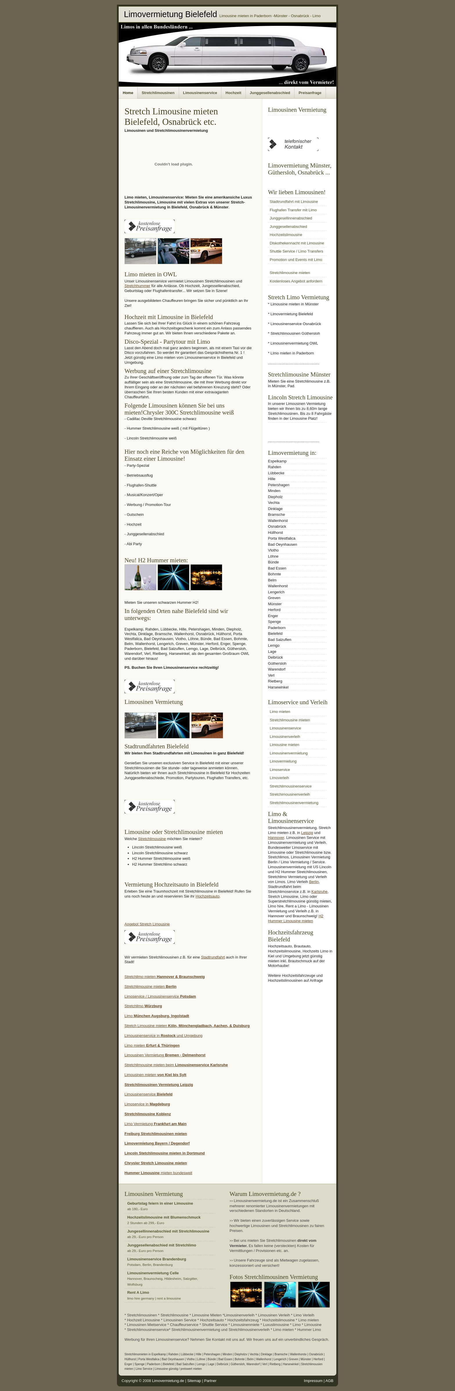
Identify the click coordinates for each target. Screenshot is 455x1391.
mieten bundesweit (176, 1173)
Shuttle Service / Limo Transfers (296, 251)
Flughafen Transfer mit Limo (293, 210)
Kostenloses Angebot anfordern (296, 281)
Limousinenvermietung (289, 753)
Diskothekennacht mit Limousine (297, 243)
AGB (329, 1381)
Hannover (276, 837)
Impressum (313, 1381)
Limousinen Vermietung (164, 1055)
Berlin (314, 882)
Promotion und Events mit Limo (296, 259)
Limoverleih (279, 778)
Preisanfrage (310, 93)
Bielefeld (164, 1094)
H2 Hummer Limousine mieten (296, 918)
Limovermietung (283, 761)
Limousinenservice (200, 93)
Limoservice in (137, 1104)
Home (128, 93)
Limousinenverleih (285, 736)
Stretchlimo (143, 1006)
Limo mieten (152, 1045)
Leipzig (307, 832)
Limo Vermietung (155, 1124)
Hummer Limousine (142, 1173)
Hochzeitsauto (207, 896)
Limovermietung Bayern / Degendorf (157, 1143)
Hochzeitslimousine (286, 235)
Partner (210, 1381)
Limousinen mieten (155, 1075)
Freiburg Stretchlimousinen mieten (155, 1133)
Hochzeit (233, 93)
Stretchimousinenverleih (290, 794)
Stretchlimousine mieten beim (176, 1065)
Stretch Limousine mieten (187, 1026)
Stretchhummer (137, 286)
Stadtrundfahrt (213, 957)
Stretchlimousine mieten (150, 986)
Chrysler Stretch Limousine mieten (155, 1163)
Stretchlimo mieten (164, 976)
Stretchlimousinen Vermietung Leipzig (158, 1084)
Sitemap (194, 1381)
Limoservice (280, 769)
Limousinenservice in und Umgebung (163, 1035)
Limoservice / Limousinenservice (160, 996)
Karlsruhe (319, 891)
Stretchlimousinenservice (291, 786)
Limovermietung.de (168, 1381)
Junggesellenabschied (270, 93)
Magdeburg (160, 1104)
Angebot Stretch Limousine (147, 924)
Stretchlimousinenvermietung (294, 803)
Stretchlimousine (152, 839)
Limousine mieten (284, 745)
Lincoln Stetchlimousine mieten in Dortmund (164, 1153)
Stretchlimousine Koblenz (147, 1114)
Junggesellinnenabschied (291, 218)
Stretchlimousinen (158, 93)
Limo (156, 1016)
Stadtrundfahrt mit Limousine (294, 201)
